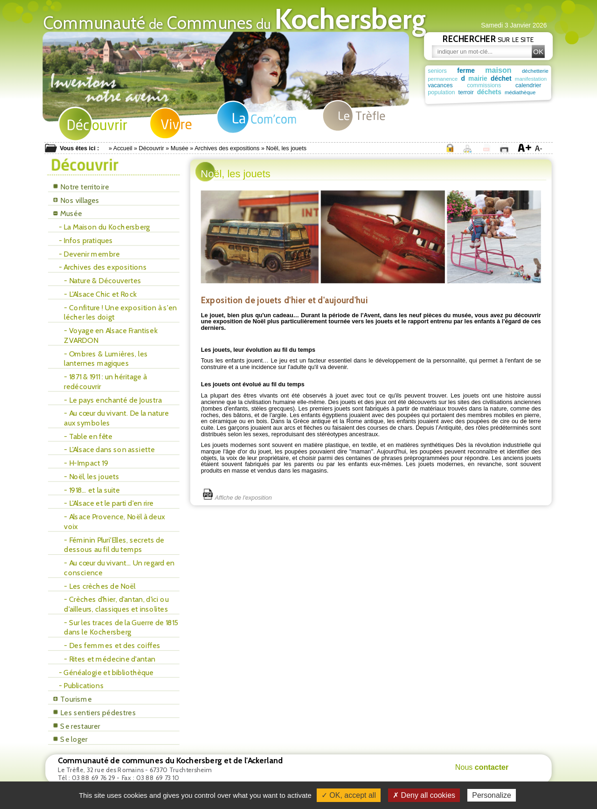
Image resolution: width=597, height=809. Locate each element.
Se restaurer (76, 726)
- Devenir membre (89, 254)
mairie (478, 78)
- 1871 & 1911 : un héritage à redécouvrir (105, 381)
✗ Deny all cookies (424, 795)
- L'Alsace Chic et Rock (100, 294)
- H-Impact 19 (86, 463)
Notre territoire (81, 187)
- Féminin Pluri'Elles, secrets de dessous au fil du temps (114, 544)
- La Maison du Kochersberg (104, 227)
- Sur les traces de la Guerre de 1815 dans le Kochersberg (121, 627)
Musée (179, 148)
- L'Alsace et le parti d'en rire (108, 503)
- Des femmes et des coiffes (112, 645)
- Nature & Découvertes (102, 281)
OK (538, 52)
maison (498, 70)
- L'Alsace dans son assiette (109, 449)
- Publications (81, 685)
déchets (457, 92)
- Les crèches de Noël (99, 586)
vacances (440, 85)
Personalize (491, 795)
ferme (466, 71)
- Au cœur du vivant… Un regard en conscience (119, 567)
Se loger (70, 739)
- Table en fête (88, 436)
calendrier (506, 85)
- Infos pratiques (86, 240)
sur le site (488, 39)
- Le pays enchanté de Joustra (112, 399)
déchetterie (535, 71)
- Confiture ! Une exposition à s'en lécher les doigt (120, 312)
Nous (482, 767)
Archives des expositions (226, 148)
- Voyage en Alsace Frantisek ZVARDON (110, 335)
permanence (443, 79)
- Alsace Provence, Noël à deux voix (114, 521)
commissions (473, 85)
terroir (435, 92)
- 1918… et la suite (92, 490)
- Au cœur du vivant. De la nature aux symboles (116, 417)
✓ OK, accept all (348, 795)
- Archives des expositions (103, 267)
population (534, 85)
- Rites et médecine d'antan (109, 659)
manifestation (532, 79)
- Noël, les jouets (91, 476)
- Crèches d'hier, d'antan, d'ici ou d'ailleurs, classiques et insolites (116, 604)
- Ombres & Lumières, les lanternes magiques (105, 358)
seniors (437, 71)
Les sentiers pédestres (94, 713)
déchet (502, 78)
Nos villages (76, 200)
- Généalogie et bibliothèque (106, 672)
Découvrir (151, 148)
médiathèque (486, 93)
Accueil (122, 148)
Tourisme (72, 699)
